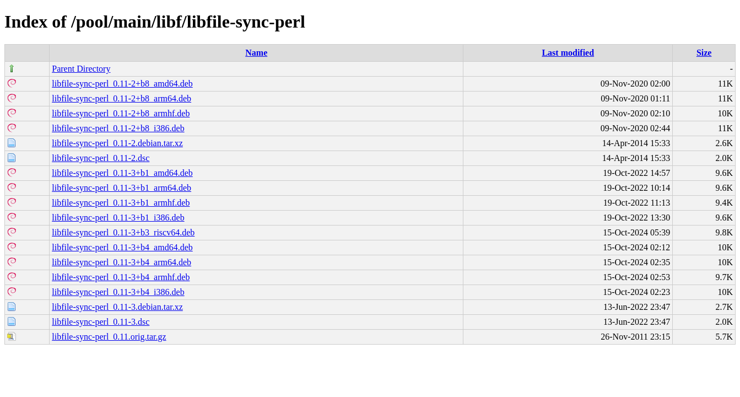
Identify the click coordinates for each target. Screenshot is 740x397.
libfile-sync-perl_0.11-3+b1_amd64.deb (122, 173)
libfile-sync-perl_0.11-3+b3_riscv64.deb (123, 232)
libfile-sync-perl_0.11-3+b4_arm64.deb (121, 262)
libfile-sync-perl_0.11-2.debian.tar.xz (117, 143)
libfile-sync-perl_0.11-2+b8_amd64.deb (122, 83)
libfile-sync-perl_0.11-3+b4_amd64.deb (122, 247)
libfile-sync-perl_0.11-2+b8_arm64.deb (121, 98)
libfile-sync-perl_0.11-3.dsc (100, 321)
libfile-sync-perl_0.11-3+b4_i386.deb (118, 292)
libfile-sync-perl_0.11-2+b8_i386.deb (118, 128)
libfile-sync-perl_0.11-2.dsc (100, 158)
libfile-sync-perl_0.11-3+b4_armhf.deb (121, 277)
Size (704, 52)
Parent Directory (81, 68)
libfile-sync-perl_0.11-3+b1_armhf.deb (121, 202)
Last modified (568, 52)
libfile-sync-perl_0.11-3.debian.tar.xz (117, 307)
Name (256, 52)
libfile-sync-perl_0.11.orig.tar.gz (109, 336)
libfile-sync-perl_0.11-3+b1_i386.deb (118, 217)
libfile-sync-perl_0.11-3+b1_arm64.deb (121, 187)
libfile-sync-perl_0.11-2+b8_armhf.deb (121, 113)
